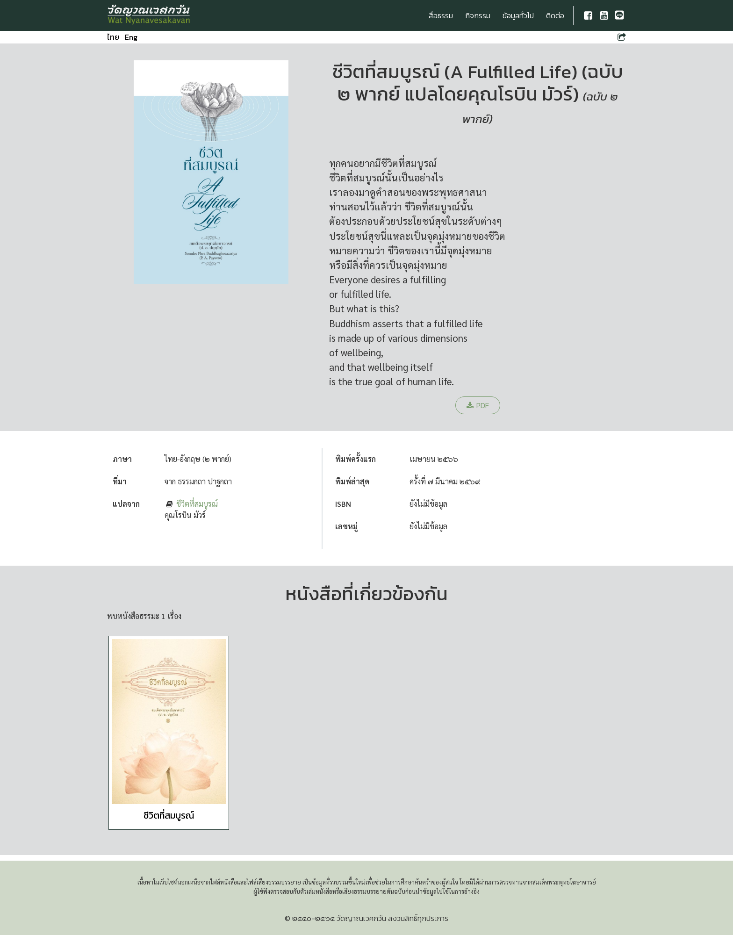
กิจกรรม (477, 15)
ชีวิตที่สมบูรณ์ (197, 504)
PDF (478, 405)
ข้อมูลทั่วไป (518, 15)
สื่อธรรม (441, 15)
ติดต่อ (555, 15)
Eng (131, 37)
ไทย (113, 37)
